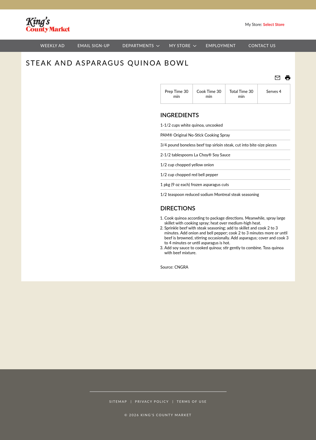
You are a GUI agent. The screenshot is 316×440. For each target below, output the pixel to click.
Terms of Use (192, 401)
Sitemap (118, 401)
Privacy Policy (152, 401)
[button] (275, 79)
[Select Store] (274, 24)
